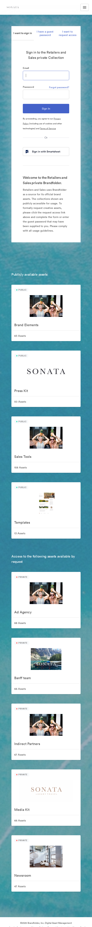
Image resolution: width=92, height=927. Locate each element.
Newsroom (22, 875)
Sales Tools (22, 456)
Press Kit (21, 391)
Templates (22, 522)
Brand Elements (26, 325)
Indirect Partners (27, 744)
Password (28, 87)
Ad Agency (23, 612)
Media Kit (21, 809)
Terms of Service (48, 128)
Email (26, 68)
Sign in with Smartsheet (42, 151)
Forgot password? (59, 87)
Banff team (22, 678)
